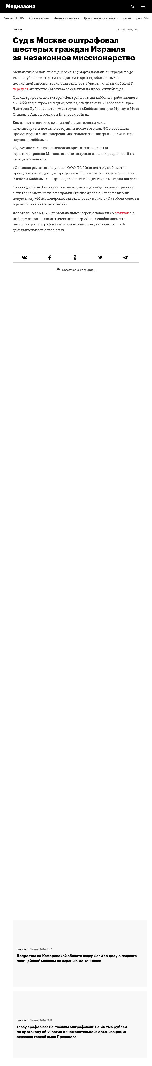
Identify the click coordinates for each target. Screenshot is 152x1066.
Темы (7, 925)
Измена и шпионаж (66, 18)
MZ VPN (9, 993)
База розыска (13, 1015)
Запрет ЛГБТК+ (14, 18)
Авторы (9, 936)
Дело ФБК (143, 18)
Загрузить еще (80, 771)
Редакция (10, 947)
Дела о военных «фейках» (101, 18)
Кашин (127, 18)
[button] (143, 6)
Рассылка (10, 970)
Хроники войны (39, 18)
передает (20, 89)
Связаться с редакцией (76, 284)
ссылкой (122, 213)
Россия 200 (12, 1004)
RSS (8, 959)
